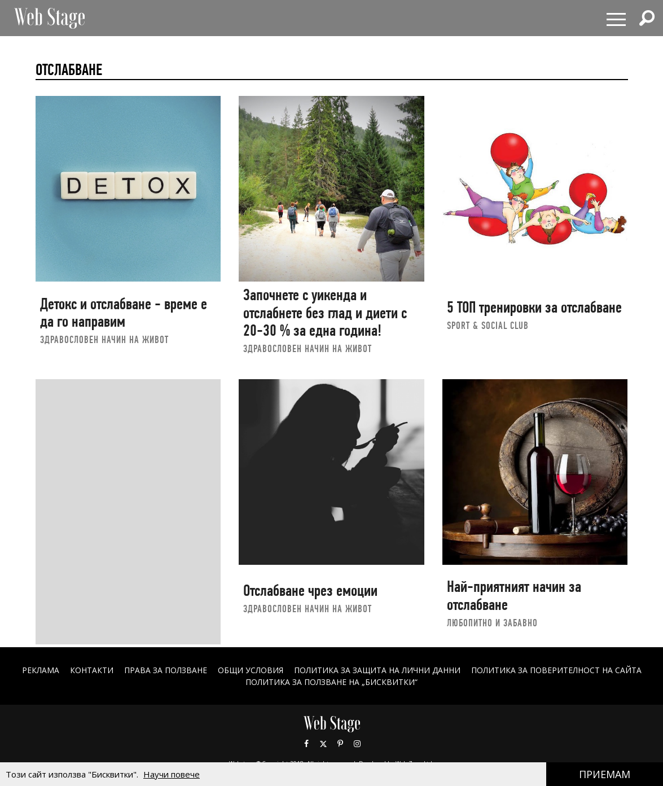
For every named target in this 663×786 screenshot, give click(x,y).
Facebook (306, 743)
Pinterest (340, 743)
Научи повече (171, 774)
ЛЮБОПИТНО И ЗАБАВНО (492, 623)
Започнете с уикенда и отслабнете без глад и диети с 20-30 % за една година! (325, 313)
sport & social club (488, 325)
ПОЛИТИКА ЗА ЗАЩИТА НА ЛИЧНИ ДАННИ (377, 670)
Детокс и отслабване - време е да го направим (123, 313)
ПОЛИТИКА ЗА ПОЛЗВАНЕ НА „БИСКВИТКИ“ (331, 682)
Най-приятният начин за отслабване (514, 595)
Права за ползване (165, 670)
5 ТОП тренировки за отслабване (534, 307)
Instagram (357, 743)
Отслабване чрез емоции (310, 590)
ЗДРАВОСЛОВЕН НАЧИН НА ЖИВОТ (104, 339)
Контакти (91, 670)
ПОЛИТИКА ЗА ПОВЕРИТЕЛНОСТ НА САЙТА (557, 670)
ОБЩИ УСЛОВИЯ (250, 670)
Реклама (40, 670)
